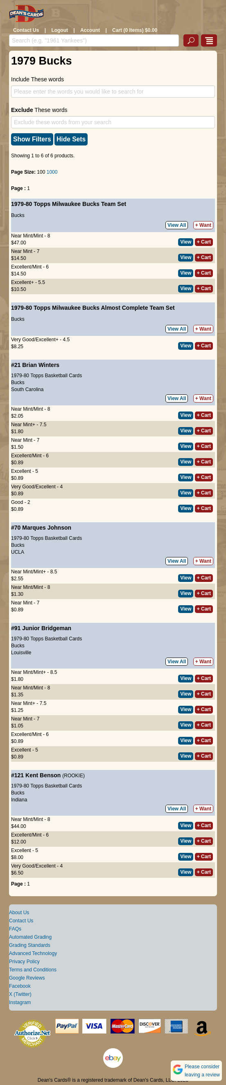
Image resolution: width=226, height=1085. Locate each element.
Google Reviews (27, 978)
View (185, 242)
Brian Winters (40, 365)
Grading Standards (29, 945)
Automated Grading (30, 937)
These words (39, 110)
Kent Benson (43, 775)
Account (90, 30)
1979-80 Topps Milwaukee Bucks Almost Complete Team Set (93, 307)
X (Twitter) (20, 994)
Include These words (37, 79)
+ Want (203, 225)
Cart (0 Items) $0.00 (134, 30)
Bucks (18, 215)
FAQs (15, 929)
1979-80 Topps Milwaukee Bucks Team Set (68, 204)
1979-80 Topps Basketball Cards (46, 375)
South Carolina (27, 389)
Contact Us (26, 30)
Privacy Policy (24, 961)
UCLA (17, 552)
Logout (59, 30)
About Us (19, 912)
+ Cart (204, 242)
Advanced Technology (33, 953)
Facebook (20, 986)
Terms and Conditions (32, 970)
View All (176, 225)
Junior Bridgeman (46, 628)
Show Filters (32, 139)
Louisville (21, 652)
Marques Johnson (46, 527)
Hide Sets (71, 139)
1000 (52, 172)
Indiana (19, 800)
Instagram (20, 1002)
